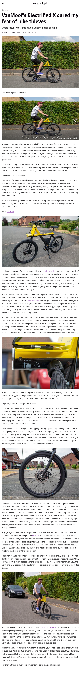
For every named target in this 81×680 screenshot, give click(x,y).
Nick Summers (9, 32)
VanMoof (10, 212)
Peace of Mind (34, 301)
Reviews (5, 10)
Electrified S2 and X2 (48, 628)
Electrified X (50, 271)
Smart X (35, 536)
